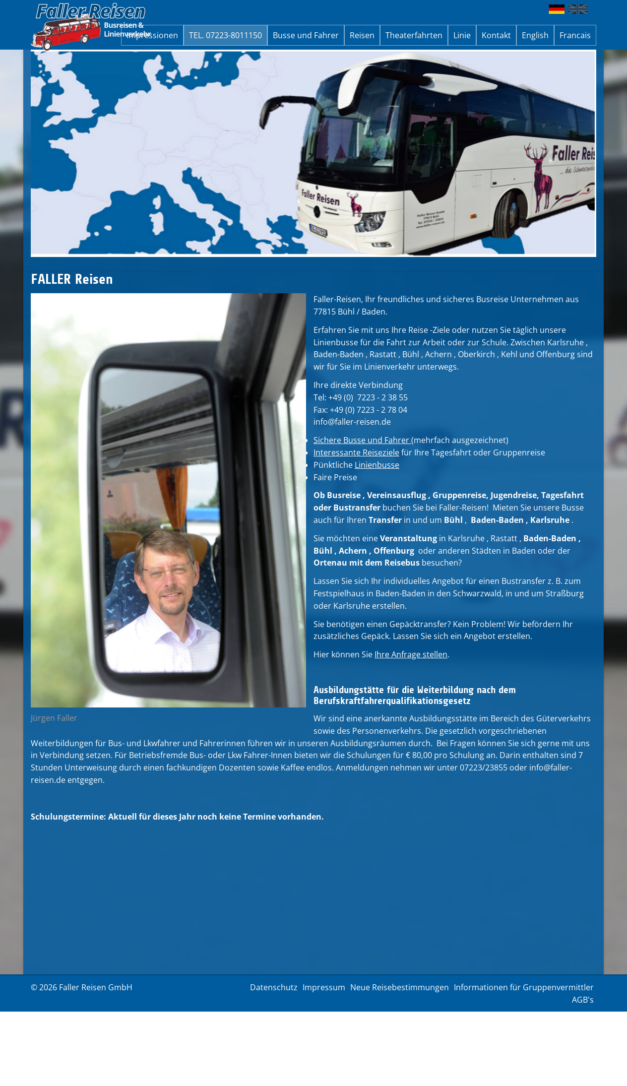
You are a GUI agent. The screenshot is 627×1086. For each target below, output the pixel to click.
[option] (313, 153)
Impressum (324, 987)
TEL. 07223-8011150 (225, 35)
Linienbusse (377, 464)
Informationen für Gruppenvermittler (524, 987)
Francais (575, 35)
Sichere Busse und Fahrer (362, 440)
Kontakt (496, 35)
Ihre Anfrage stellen (411, 654)
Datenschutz (274, 987)
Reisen (362, 35)
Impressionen (152, 35)
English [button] (535, 35)
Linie (462, 35)
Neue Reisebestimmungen (399, 987)
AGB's (583, 999)
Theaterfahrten (413, 35)
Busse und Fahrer (306, 35)
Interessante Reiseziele (356, 452)
